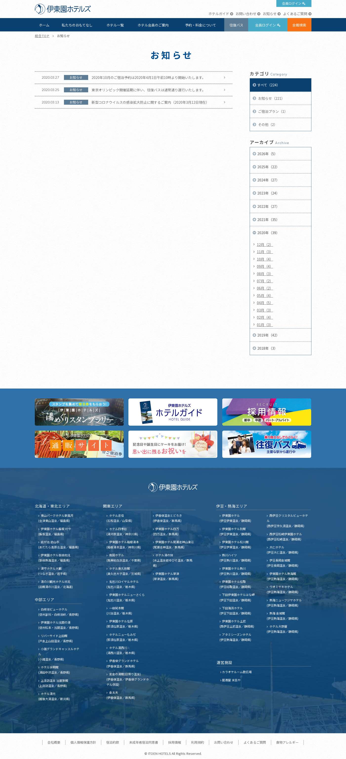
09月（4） (265, 266)
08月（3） (265, 273)
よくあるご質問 (295, 13)
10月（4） (265, 259)
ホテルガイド (218, 13)
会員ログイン (291, 3)
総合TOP (42, 35)
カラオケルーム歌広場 (237, 672)
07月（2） (265, 280)
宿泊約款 (112, 742)
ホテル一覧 (115, 25)
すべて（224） (268, 84)
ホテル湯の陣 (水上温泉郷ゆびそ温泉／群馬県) (172, 560)
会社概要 (53, 742)
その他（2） (267, 124)
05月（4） (265, 295)
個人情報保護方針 (83, 742)
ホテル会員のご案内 (153, 25)
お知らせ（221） (271, 98)
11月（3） (265, 251)
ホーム (44, 25)
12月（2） (265, 244)
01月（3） (265, 324)
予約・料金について (200, 25)
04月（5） (265, 302)
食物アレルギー (287, 742)
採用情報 (174, 742)
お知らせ (270, 13)
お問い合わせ (246, 13)
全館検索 (299, 25)
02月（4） (265, 317)
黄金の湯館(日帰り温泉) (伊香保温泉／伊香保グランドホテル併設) (127, 679)
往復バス (236, 25)
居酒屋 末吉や (231, 680)
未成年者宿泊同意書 (143, 742)
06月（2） (265, 288)
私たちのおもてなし (77, 25)
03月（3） (265, 310)
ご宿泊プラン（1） (272, 111)
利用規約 (197, 742)
